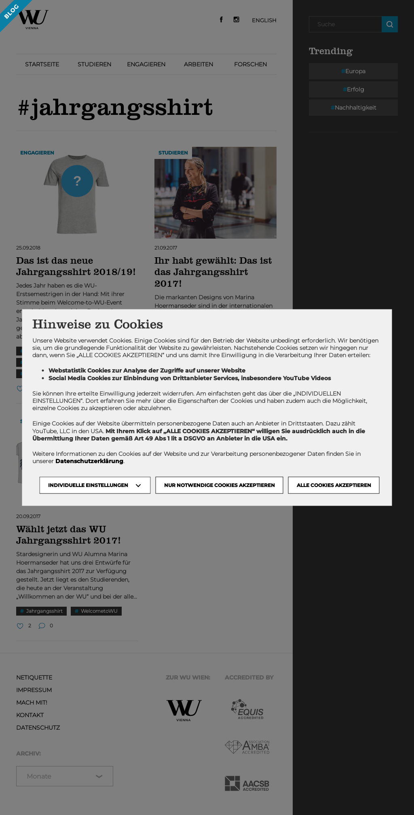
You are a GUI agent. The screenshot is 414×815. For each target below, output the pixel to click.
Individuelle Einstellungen (88, 485)
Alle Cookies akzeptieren (334, 485)
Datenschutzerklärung (89, 461)
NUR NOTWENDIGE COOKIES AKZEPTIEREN (219, 485)
